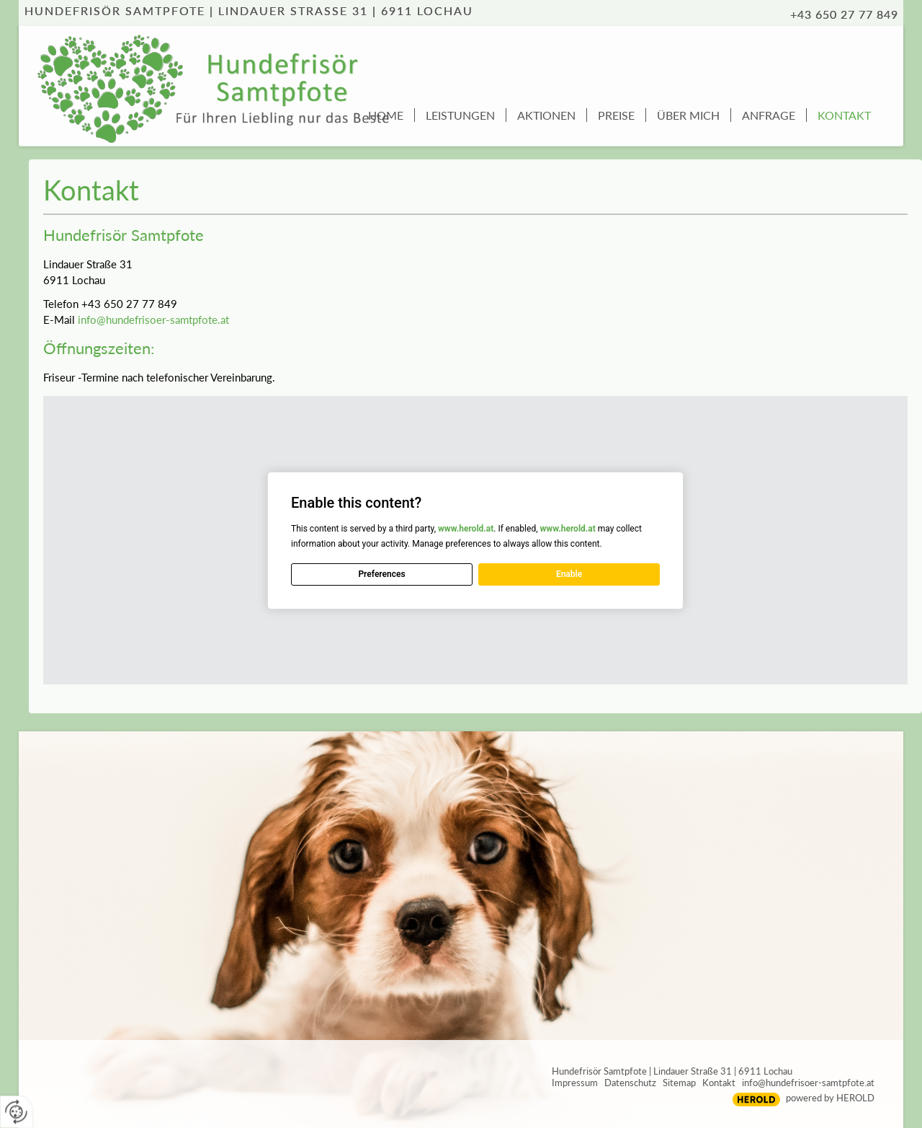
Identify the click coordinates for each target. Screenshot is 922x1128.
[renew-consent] (16, 1112)
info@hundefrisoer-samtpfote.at (153, 319)
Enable (569, 574)
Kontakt (718, 1082)
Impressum (575, 1082)
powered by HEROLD (830, 1097)
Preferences (381, 574)
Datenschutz (630, 1082)
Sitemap (679, 1082)
